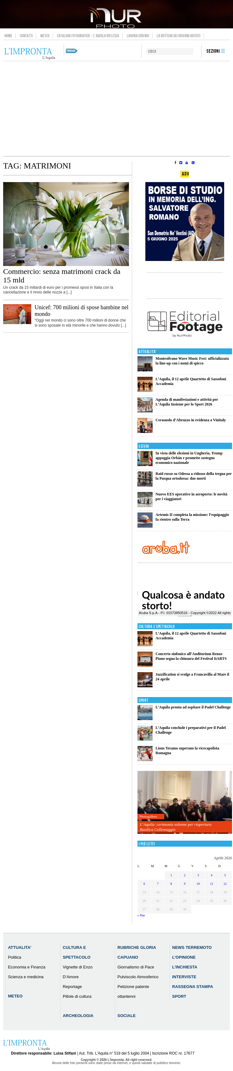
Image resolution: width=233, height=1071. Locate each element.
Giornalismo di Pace (135, 967)
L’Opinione (183, 957)
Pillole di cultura (77, 996)
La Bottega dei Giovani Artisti (179, 35)
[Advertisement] (116, 108)
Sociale (126, 1015)
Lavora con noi (138, 35)
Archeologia (78, 1015)
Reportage (72, 986)
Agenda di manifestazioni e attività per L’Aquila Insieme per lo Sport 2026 (186, 401)
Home (8, 35)
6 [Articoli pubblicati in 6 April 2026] (144, 883)
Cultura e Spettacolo (157, 626)
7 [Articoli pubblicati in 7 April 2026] (158, 883)
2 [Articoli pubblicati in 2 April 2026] (184, 875)
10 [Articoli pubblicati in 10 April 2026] (198, 883)
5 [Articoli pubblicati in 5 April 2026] (225, 875)
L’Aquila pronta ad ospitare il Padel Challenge (192, 707)
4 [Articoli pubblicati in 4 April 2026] (212, 875)
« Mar (141, 915)
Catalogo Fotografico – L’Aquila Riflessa (88, 35)
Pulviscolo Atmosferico (137, 976)
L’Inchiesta (184, 967)
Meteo (45, 35)
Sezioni (213, 51)
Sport (144, 700)
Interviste (184, 976)
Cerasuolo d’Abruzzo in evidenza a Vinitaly (190, 420)
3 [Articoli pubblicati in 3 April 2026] (198, 875)
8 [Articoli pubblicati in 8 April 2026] (171, 883)
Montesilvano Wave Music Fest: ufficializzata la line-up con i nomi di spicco (192, 360)
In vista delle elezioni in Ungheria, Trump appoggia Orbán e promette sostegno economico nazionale (189, 458)
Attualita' (148, 351)
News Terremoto (192, 947)
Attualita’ (19, 947)
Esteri (144, 446)
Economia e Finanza (26, 967)
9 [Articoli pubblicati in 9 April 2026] (184, 883)
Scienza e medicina (26, 976)
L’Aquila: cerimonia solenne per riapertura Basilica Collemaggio (176, 827)
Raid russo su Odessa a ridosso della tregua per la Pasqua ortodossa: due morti (193, 476)
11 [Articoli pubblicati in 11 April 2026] (211, 883)
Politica (14, 957)
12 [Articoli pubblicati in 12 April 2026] (225, 883)
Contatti (26, 35)
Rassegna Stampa (192, 986)
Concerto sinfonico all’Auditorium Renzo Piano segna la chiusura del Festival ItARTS (191, 656)
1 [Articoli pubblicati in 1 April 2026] (171, 875)
